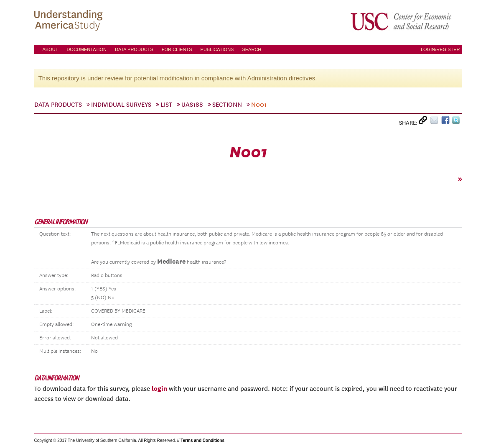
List (166, 104)
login (159, 388)
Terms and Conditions (202, 440)
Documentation (86, 49)
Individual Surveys (121, 104)
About (51, 49)
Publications (217, 49)
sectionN (227, 104)
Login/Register (440, 49)
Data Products (134, 49)
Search (251, 49)
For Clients (177, 49)
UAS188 (192, 104)
